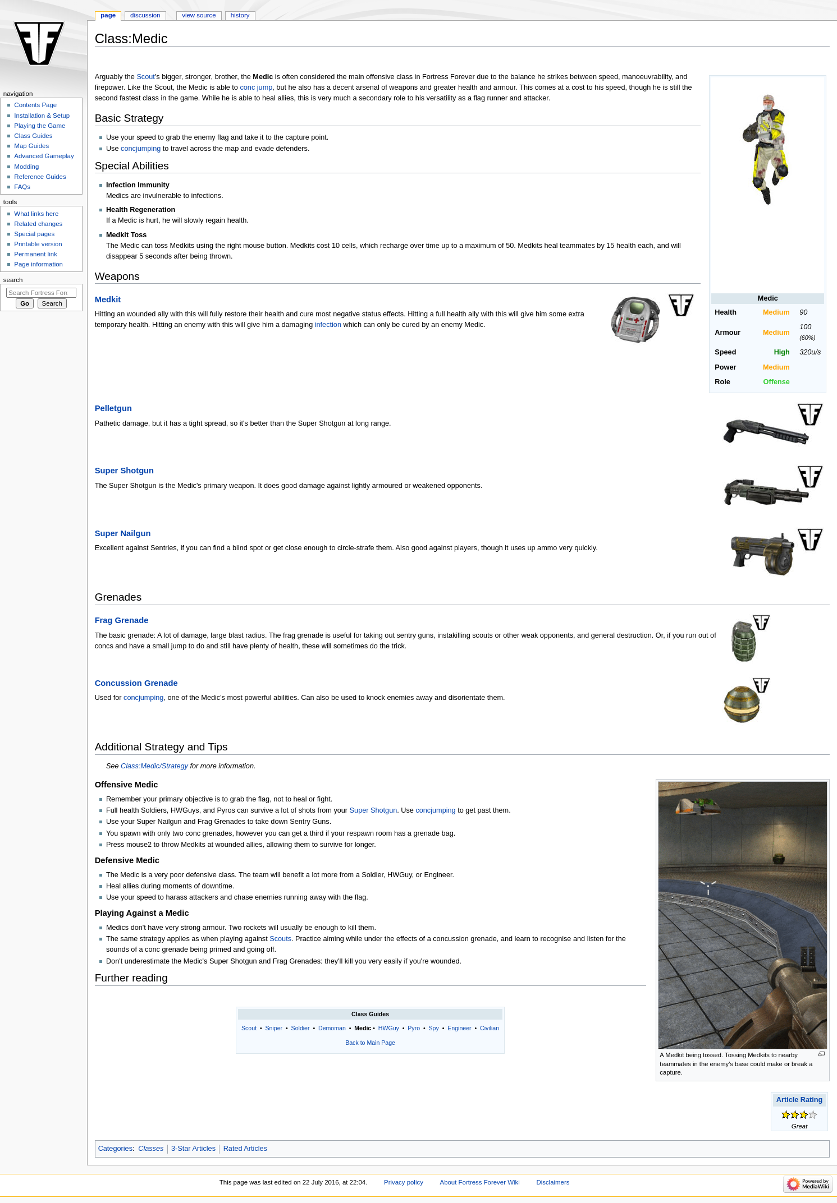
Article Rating (799, 1100)
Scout (145, 77)
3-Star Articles (193, 1149)
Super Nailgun (123, 533)
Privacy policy (403, 1182)
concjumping (141, 149)
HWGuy (388, 1028)
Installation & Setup (42, 115)
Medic (362, 1028)
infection (328, 325)
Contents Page (35, 105)
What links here (36, 213)
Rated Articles (245, 1149)
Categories (115, 1149)
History (240, 15)
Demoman (332, 1028)
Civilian (489, 1028)
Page (108, 15)
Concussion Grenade (136, 683)
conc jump (256, 87)
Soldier (300, 1028)
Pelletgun (113, 408)
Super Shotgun (124, 470)
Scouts (280, 939)
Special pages (34, 234)
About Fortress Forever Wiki (480, 1182)
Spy (434, 1028)
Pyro (414, 1028)
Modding (26, 166)
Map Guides (31, 145)
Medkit (108, 299)
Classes (150, 1149)
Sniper (274, 1028)
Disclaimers (552, 1182)
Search (13, 279)
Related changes (38, 223)
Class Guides (33, 135)
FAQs (22, 186)
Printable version (38, 244)
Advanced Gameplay (44, 156)
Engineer (459, 1028)
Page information (38, 264)
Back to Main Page (370, 1042)
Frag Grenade (122, 620)
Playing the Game (39, 125)
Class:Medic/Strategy (154, 766)
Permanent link (35, 254)
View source (199, 15)
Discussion (145, 15)
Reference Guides (40, 176)
